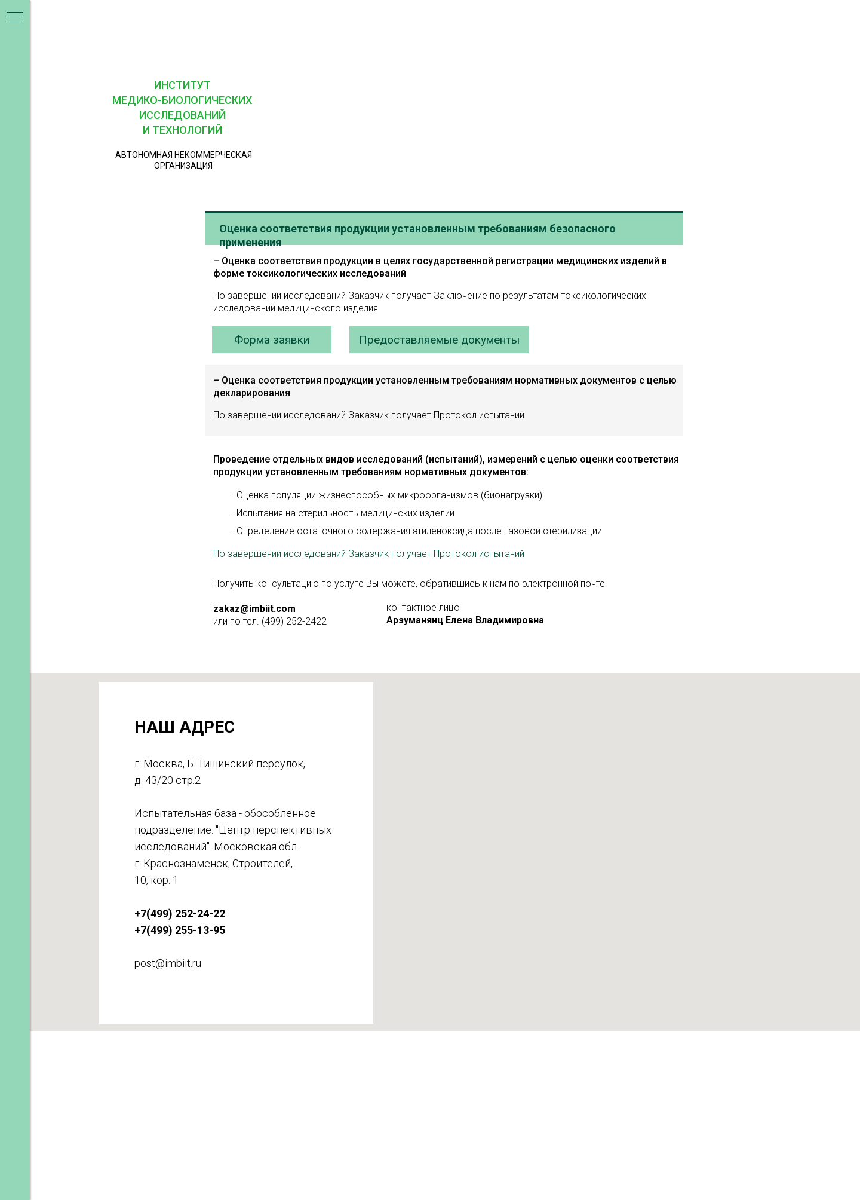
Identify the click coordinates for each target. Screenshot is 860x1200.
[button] (598, 22)
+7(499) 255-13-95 (339, 1119)
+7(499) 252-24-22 (339, 1099)
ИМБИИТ (196, 1074)
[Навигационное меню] (15, 18)
